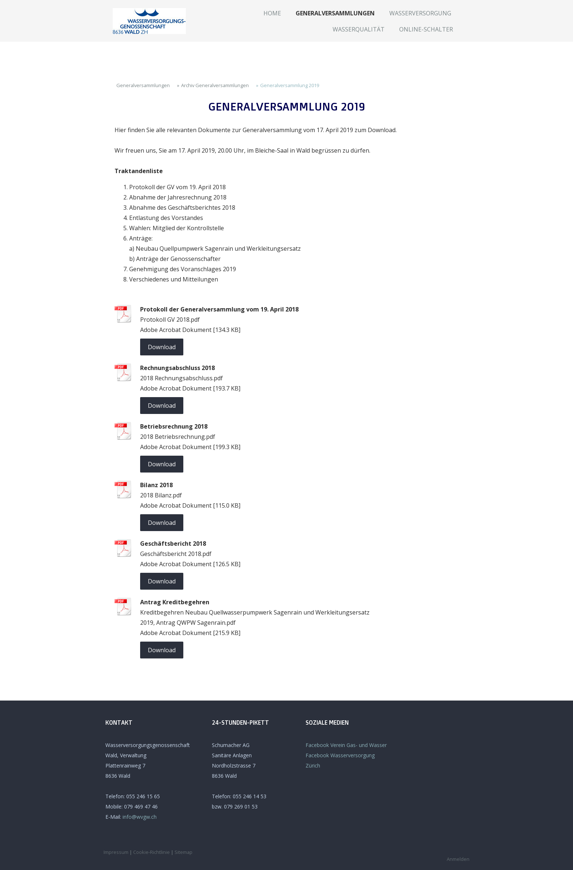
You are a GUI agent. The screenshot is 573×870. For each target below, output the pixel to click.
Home (272, 13)
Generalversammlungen (335, 13)
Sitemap (183, 852)
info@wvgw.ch (140, 816)
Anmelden (458, 859)
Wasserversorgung (420, 13)
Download (162, 347)
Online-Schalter (426, 29)
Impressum (116, 852)
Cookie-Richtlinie (151, 852)
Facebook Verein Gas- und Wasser (346, 745)
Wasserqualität (359, 29)
